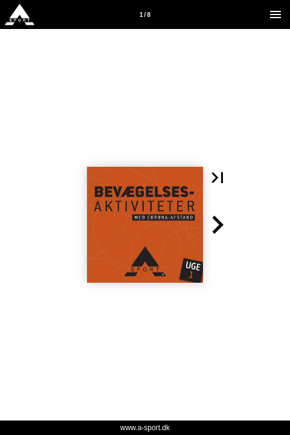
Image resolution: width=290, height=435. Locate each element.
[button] (217, 177)
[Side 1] (145, 14)
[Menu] (275, 14)
